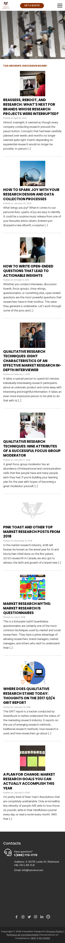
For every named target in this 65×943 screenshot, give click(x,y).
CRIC (33, 938)
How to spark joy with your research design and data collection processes (31, 194)
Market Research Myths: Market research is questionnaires (27, 608)
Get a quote (32, 6)
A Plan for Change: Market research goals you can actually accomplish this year (29, 781)
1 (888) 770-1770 (25, 855)
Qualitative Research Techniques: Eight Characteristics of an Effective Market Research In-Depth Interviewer (32, 360)
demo (23, 917)
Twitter (30, 917)
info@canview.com (32, 870)
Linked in (42, 917)
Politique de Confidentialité (23, 934)
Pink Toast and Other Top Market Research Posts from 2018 (31, 532)
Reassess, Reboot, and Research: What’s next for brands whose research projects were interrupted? (31, 106)
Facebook (17, 917)
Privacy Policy (55, 931)
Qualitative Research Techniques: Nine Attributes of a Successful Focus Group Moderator (32, 448)
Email (48, 916)
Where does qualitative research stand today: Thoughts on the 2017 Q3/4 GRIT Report (29, 695)
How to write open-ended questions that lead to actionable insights (28, 271)
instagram (36, 917)
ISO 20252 (44, 938)
